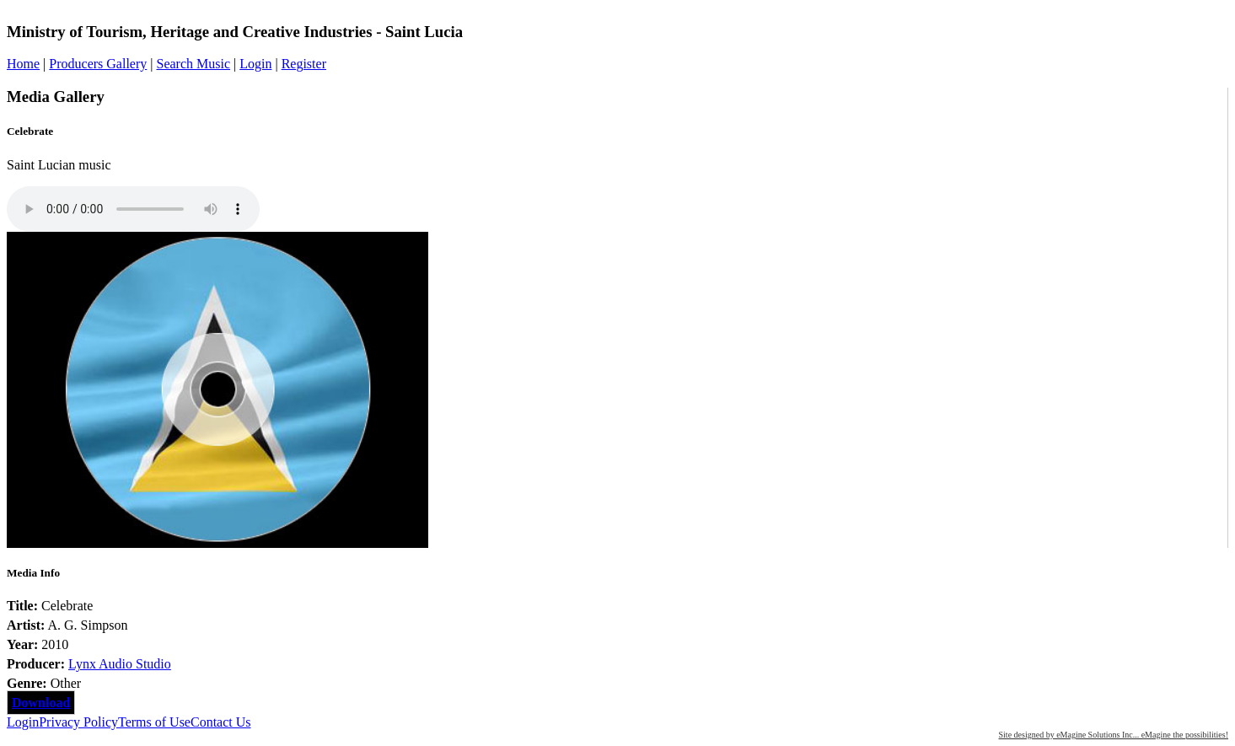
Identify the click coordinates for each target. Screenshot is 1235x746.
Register (304, 63)
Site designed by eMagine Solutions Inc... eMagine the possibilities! (1113, 734)
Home (23, 63)
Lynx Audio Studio (119, 664)
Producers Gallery (98, 63)
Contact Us (221, 722)
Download (41, 702)
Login (255, 63)
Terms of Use (154, 722)
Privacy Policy (78, 722)
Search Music (193, 63)
